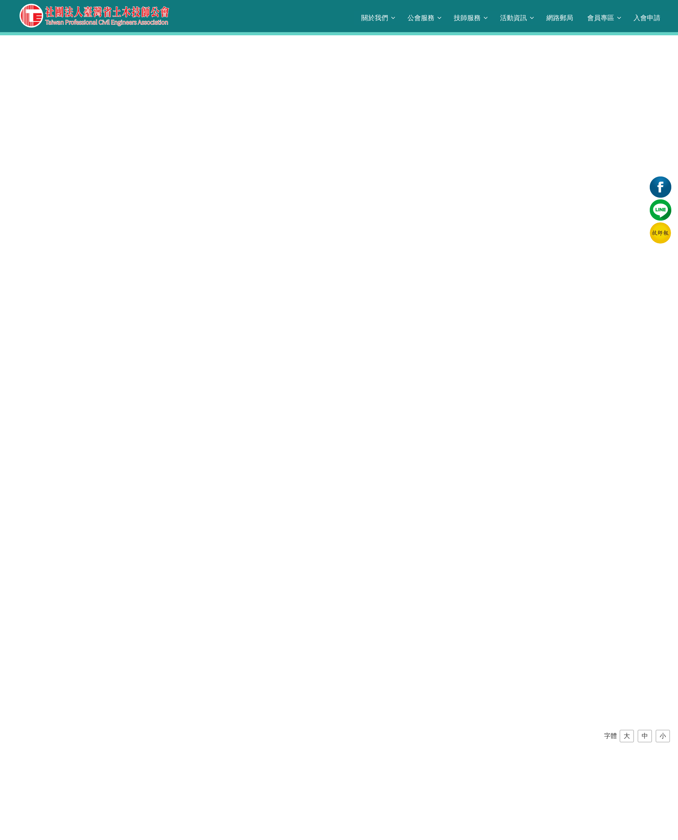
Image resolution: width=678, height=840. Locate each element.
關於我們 (374, 18)
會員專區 (600, 18)
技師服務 (467, 18)
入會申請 (647, 18)
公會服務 (421, 18)
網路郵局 (559, 18)
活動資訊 (513, 18)
